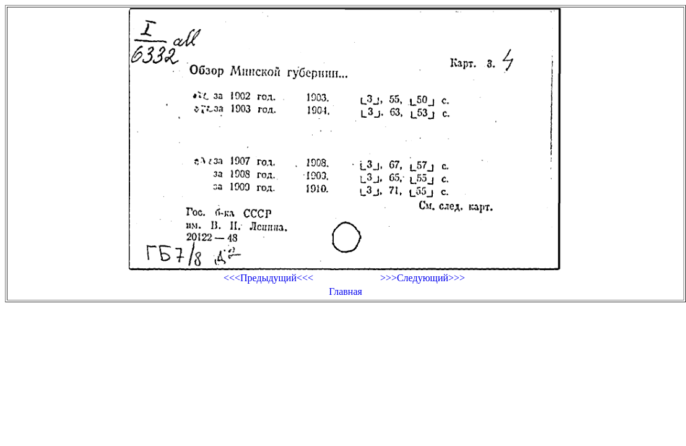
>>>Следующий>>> (422, 278)
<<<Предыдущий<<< (268, 278)
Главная (345, 291)
